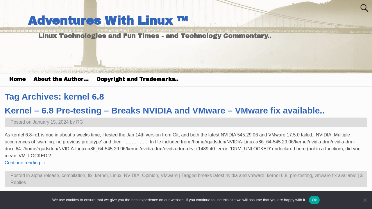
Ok (314, 200)
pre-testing (301, 175)
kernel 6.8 (277, 175)
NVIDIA (131, 175)
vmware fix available (335, 175)
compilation (73, 175)
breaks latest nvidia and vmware (231, 175)
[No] (365, 200)
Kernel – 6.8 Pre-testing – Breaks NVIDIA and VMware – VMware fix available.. (165, 110)
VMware (169, 175)
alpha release (45, 175)
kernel (101, 175)
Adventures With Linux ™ (107, 20)
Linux (115, 175)
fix (90, 175)
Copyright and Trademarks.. (137, 79)
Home (17, 79)
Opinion (150, 175)
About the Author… (61, 79)
